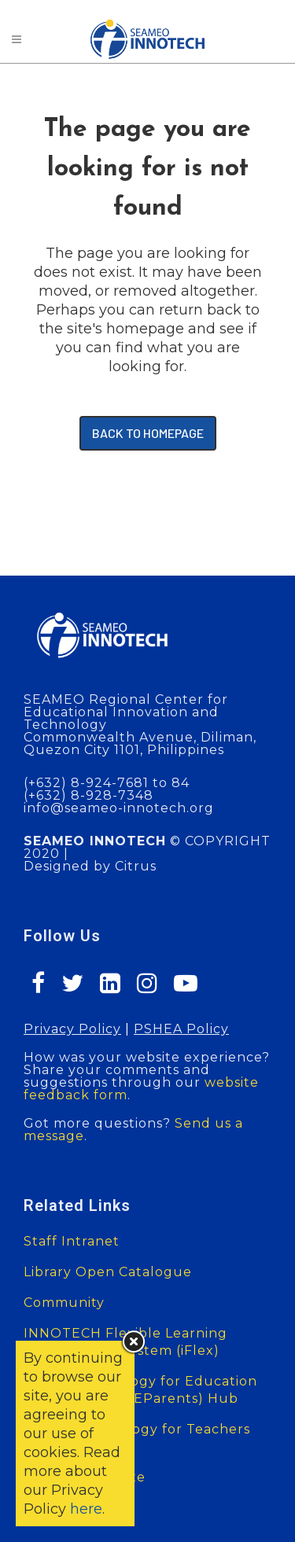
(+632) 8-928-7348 (88, 795)
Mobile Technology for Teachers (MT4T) (137, 1438)
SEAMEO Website (85, 1477)
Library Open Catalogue (108, 1271)
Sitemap (52, 1507)
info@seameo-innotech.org (119, 807)
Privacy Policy (72, 1028)
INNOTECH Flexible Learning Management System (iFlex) (125, 1342)
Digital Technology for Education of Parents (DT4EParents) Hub (140, 1390)
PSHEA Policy (181, 1028)
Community (64, 1302)
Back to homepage (148, 432)
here (86, 1509)
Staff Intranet (72, 1241)
